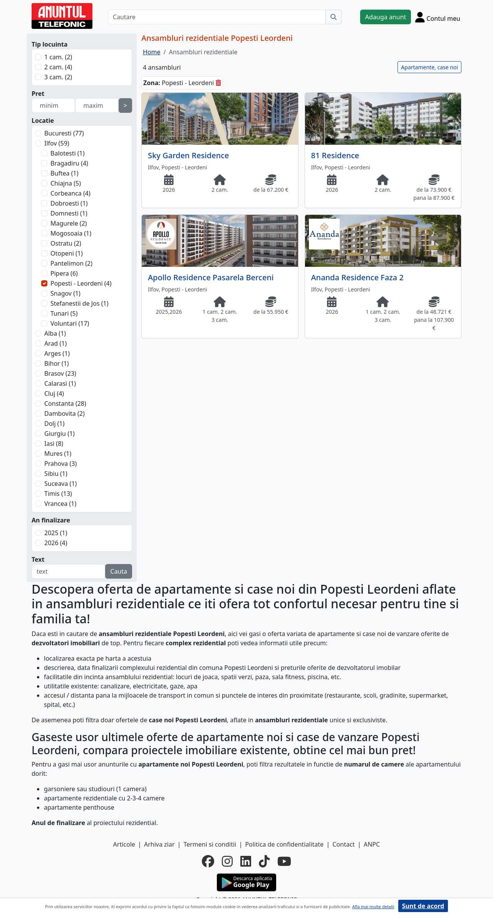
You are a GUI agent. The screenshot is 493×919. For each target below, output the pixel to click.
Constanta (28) (65, 403)
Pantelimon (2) (71, 263)
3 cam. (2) (58, 77)
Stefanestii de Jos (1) (79, 303)
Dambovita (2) (64, 413)
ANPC (372, 844)
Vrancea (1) (60, 503)
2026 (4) (55, 543)
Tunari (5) (64, 313)
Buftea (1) (64, 173)
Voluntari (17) (69, 323)
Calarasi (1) (60, 383)
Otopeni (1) (66, 253)
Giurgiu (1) (59, 433)
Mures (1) (57, 453)
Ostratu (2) (65, 243)
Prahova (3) (60, 463)
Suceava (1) (60, 483)
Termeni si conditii (209, 844)
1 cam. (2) (58, 57)
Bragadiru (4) (69, 163)
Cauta (118, 571)
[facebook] (208, 861)
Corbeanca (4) (70, 193)
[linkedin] (245, 861)
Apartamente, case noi (429, 67)
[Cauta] (333, 17)
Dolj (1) (54, 423)
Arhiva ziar (159, 844)
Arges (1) (57, 353)
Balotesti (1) (67, 153)
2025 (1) (55, 533)
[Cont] (438, 17)
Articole (124, 844)
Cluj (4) (54, 393)
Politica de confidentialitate (284, 844)
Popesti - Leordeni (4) (80, 283)
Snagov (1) (65, 293)
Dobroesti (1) (69, 203)
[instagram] (227, 861)
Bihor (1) (56, 363)
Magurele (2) (68, 223)
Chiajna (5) (65, 183)
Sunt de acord (423, 906)
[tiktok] (264, 861)
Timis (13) (58, 493)
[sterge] (218, 83)
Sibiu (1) (55, 473)
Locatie (43, 120)
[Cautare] (217, 17)
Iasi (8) (53, 443)
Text (38, 559)
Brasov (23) (60, 373)
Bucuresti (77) (64, 133)
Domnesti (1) (68, 213)
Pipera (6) (64, 273)
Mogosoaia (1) (70, 233)
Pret (38, 93)
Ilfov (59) (56, 143)
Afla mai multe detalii (373, 906)
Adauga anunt (385, 17)
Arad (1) (55, 343)
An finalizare (51, 520)
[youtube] (284, 861)
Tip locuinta (49, 44)
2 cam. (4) (58, 67)
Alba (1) (55, 333)
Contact (343, 844)
